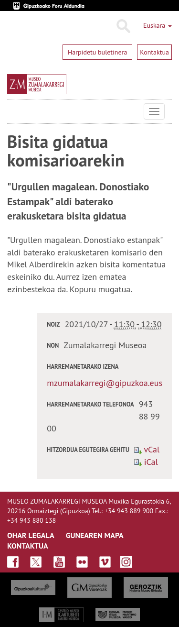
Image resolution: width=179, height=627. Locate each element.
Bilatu (123, 26)
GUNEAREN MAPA (95, 535)
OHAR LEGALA (30, 535)
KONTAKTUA (27, 545)
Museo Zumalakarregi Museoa (14, 111)
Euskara (157, 25)
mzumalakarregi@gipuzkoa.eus (104, 382)
